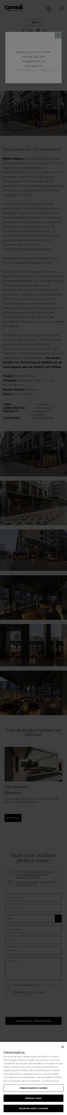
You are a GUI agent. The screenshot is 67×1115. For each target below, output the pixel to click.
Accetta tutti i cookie (33, 1108)
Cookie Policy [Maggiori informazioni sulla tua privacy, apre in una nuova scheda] (51, 1080)
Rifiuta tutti (34, 1098)
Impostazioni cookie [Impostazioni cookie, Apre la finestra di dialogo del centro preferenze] (33, 1087)
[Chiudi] (63, 1047)
